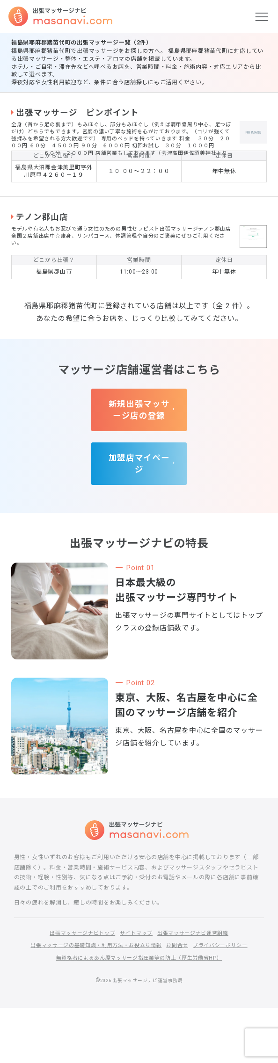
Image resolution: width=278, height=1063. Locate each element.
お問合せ (181, 1000)
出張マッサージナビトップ (77, 987)
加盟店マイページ (139, 521)
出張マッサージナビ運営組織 (197, 987)
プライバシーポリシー (227, 1000)
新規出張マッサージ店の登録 (139, 472)
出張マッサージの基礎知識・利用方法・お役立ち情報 (92, 1000)
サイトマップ (136, 987)
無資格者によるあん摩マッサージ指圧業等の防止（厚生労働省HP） (139, 1012)
